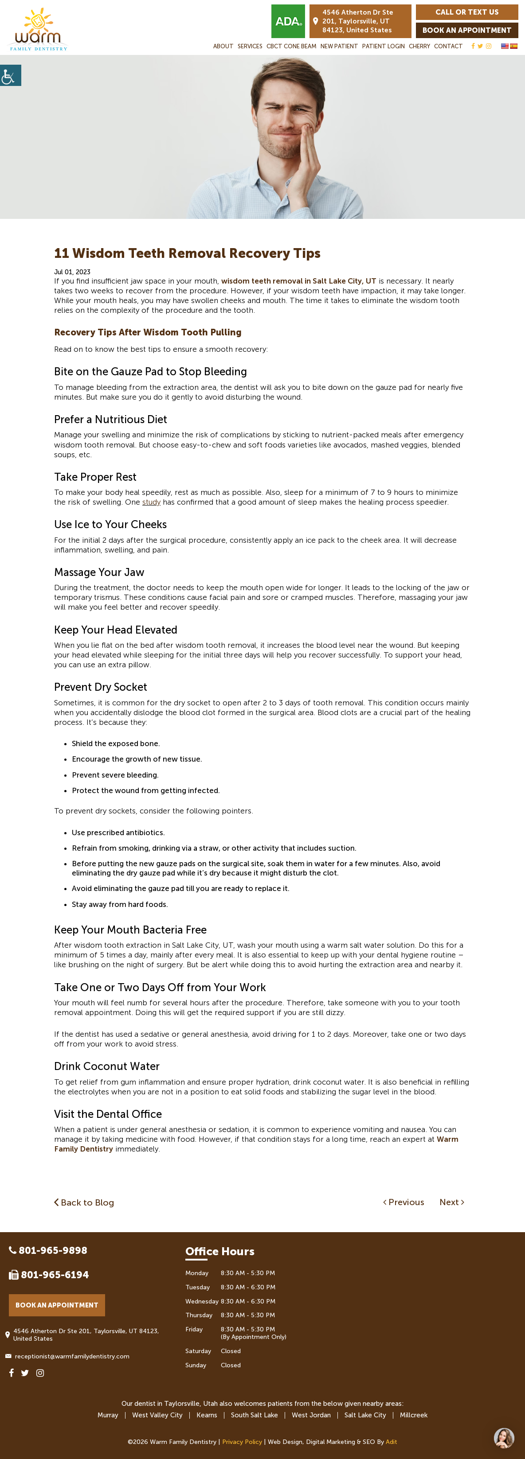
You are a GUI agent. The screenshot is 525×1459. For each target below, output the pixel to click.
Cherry (419, 46)
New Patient (339, 46)
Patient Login (383, 46)
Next (451, 1202)
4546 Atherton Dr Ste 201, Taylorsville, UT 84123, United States (353, 21)
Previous (403, 1202)
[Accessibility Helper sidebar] (10, 75)
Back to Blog (84, 1202)
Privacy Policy (242, 1442)
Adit (391, 1442)
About (223, 46)
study (151, 502)
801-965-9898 (48, 1251)
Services (250, 46)
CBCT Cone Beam (291, 46)
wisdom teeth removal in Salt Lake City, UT (298, 280)
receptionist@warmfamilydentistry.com (69, 1356)
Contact (448, 46)
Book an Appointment (467, 30)
